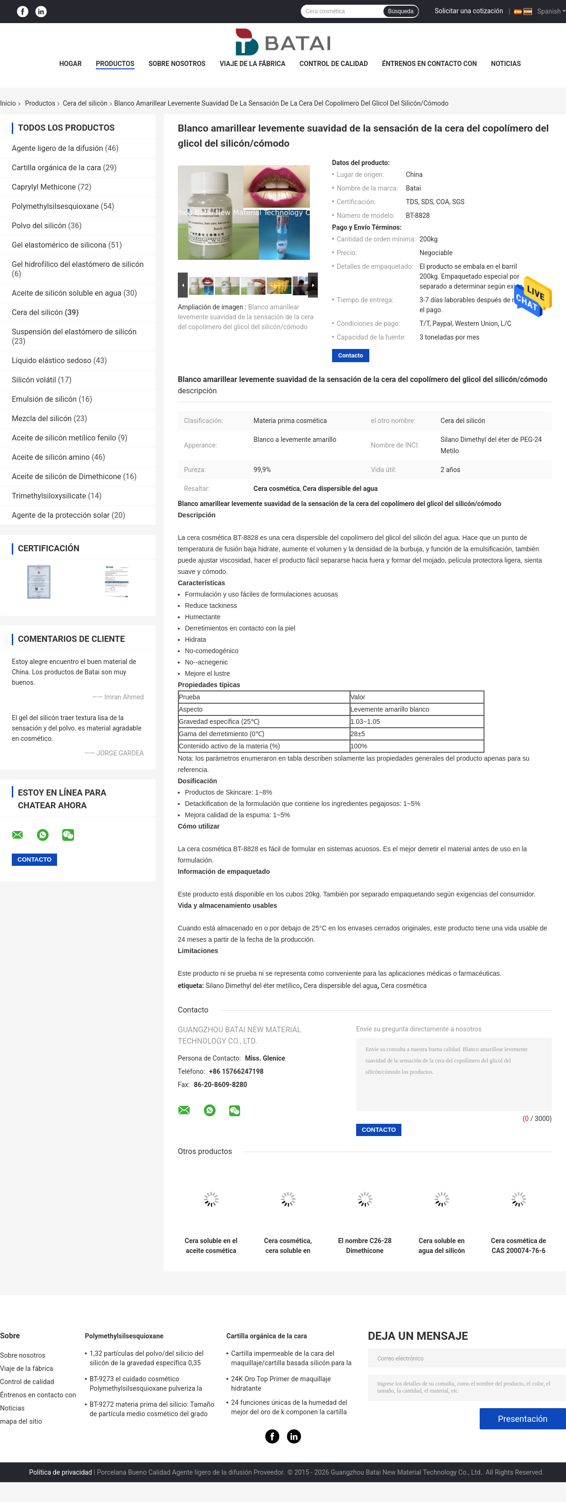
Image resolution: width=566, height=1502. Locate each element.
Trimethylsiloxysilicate (49, 495)
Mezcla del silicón (42, 418)
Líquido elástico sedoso (52, 360)
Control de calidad (334, 63)
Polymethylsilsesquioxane (55, 206)
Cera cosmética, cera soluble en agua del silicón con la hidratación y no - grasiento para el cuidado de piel (288, 1246)
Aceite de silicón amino (51, 457)
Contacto (350, 355)
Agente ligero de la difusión (57, 148)
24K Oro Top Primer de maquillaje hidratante (281, 1383)
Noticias (506, 63)
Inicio (8, 103)
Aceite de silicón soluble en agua (67, 293)
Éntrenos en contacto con (429, 63)
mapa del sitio (21, 1421)
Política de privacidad (60, 1472)
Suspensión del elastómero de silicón (74, 331)
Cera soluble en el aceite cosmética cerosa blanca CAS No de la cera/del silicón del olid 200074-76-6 (211, 1246)
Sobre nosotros (177, 63)
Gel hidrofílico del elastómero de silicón (78, 264)
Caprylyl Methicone (44, 187)
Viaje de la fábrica (252, 63)
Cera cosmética (403, 985)
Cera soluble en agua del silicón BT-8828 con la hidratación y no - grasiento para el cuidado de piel (442, 1246)
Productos (115, 63)
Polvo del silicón (39, 225)
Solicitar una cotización (469, 11)
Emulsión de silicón (44, 399)
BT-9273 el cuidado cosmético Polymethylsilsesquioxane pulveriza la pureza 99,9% (146, 1385)
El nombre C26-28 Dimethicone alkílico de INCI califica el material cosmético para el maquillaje (365, 1246)
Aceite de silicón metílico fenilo (64, 437)
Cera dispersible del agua (340, 985)
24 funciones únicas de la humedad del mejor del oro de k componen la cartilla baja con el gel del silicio (289, 1409)
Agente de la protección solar (61, 515)
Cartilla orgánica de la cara (56, 167)
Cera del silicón (85, 103)
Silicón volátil (34, 379)
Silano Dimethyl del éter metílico (253, 985)
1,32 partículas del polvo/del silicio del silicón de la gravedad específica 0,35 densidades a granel (147, 1359)
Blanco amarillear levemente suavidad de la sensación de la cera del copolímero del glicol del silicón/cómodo (246, 317)
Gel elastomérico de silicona (59, 245)
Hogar (70, 63)
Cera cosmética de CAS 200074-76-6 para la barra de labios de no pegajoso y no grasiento (518, 1246)
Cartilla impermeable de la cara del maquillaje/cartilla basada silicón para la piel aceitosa (291, 1359)
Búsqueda (401, 11)
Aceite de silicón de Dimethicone (66, 476)
